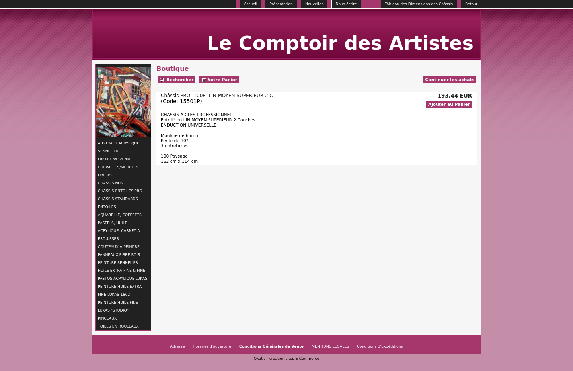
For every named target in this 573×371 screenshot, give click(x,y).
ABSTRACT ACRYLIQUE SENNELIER (118, 147)
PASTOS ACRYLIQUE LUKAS (122, 278)
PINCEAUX (107, 318)
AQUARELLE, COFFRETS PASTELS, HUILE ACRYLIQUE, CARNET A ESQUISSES (120, 227)
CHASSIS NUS (110, 183)
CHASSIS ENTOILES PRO (120, 191)
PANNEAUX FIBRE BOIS (119, 254)
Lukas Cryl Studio (114, 159)
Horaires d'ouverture (212, 346)
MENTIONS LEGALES (330, 346)
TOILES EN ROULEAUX (118, 326)
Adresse (177, 346)
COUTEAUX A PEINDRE (119, 246)
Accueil (250, 4)
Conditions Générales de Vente (271, 346)
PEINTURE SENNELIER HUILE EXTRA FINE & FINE (121, 266)
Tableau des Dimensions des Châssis (419, 4)
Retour (471, 4)
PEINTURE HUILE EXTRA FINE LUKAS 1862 (120, 290)
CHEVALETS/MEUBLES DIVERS (118, 171)
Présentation (281, 4)
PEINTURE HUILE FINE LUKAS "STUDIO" (118, 306)
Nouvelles (314, 4)
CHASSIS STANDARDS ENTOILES (118, 203)
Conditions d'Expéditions (380, 346)
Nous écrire (346, 4)
